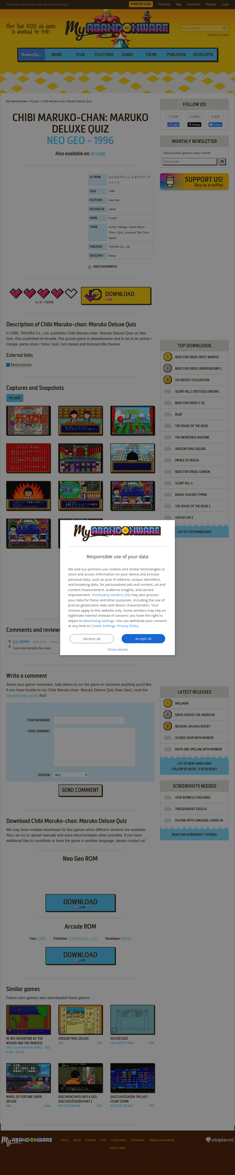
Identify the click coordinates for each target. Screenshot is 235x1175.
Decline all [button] (92, 638)
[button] (117, 649)
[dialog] (117, 587)
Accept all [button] (143, 638)
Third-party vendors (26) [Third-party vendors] (111, 594)
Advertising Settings (99, 620)
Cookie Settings (103, 625)
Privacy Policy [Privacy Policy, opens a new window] (128, 625)
